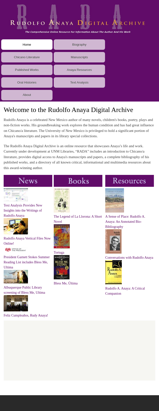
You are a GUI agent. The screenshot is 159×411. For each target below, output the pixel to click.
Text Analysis (79, 82)
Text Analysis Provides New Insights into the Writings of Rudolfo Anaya (23, 210)
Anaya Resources (79, 70)
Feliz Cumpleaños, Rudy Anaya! (26, 315)
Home (27, 44)
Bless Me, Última (66, 283)
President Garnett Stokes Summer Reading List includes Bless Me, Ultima (27, 262)
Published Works (27, 70)
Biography (79, 44)
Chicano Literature (27, 57)
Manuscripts (79, 57)
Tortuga (59, 252)
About (27, 95)
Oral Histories (26, 82)
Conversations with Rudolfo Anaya (129, 257)
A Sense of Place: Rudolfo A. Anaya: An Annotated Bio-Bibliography (125, 222)
